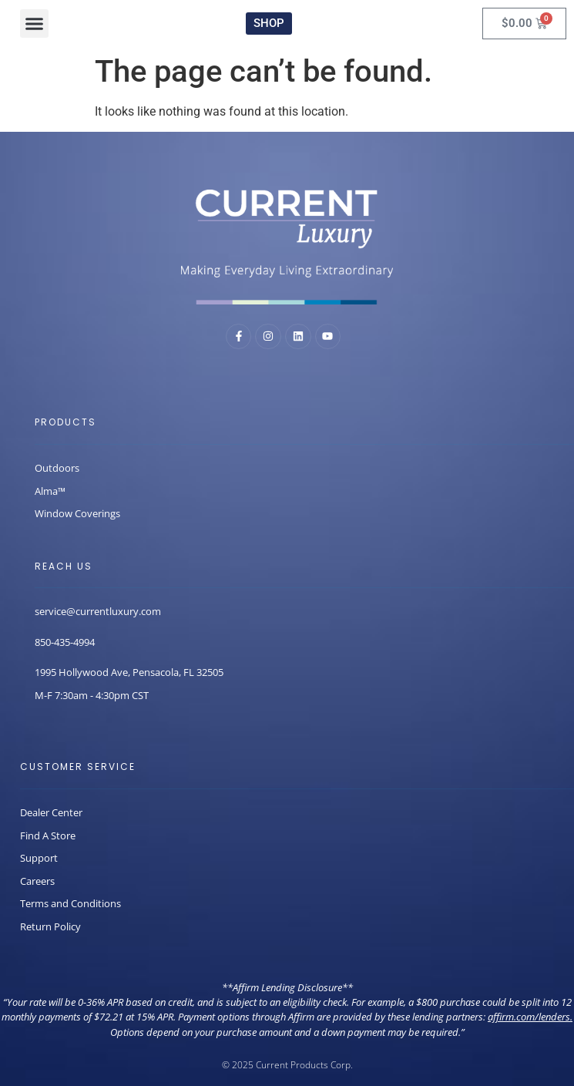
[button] (34, 24)
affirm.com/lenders (529, 1017)
